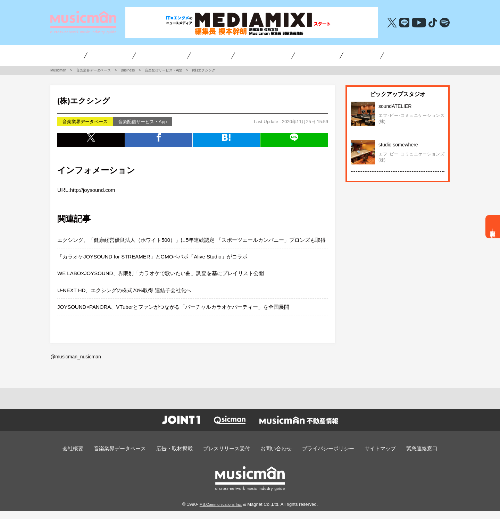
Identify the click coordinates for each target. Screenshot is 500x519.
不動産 (339, 55)
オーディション (253, 55)
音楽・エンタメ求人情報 (386, 55)
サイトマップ (366, 456)
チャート (213, 55)
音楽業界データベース (133, 456)
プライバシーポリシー (319, 456)
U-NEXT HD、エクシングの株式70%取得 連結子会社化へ (128, 300)
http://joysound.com (94, 190)
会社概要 (92, 456)
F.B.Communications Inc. (221, 512)
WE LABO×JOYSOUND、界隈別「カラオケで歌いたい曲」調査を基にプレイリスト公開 (167, 283)
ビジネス (132, 55)
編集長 (297, 55)
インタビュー (87, 55)
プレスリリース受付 (229, 456)
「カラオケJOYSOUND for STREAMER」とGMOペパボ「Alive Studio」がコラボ (158, 266)
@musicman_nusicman (73, 365)
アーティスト (175, 55)
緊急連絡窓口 (403, 456)
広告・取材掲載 (493, 227)
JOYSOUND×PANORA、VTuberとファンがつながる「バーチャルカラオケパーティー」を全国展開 (181, 316)
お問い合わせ (273, 456)
